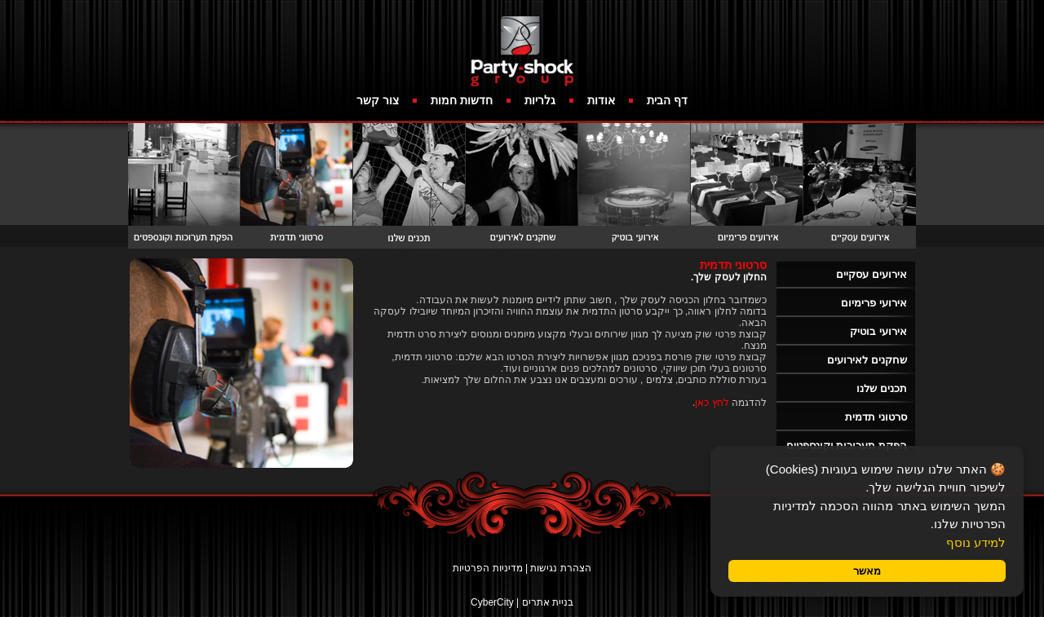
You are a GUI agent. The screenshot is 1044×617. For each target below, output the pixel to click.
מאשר (867, 571)
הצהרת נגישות (560, 568)
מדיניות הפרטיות (487, 568)
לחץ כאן (711, 402)
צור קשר (377, 100)
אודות (601, 100)
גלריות (539, 100)
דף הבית (667, 100)
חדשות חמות (462, 100)
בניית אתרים (547, 602)
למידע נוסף (976, 542)
